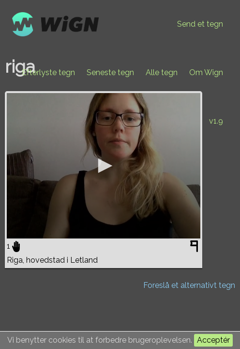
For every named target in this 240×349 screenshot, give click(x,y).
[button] (103, 165)
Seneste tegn (110, 72)
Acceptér (213, 340)
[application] (103, 165)
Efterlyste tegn (48, 72)
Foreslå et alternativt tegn (189, 285)
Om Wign (206, 72)
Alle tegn (162, 72)
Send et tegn (200, 24)
